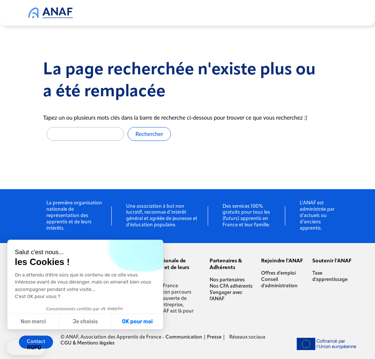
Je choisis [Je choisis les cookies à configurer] (85, 321)
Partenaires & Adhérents (226, 264)
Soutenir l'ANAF (332, 261)
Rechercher (149, 133)
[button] (26, 348)
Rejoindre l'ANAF (282, 261)
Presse (214, 337)
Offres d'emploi (278, 273)
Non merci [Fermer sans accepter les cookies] (33, 321)
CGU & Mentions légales (87, 343)
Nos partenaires (227, 280)
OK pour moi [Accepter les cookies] (137, 321)
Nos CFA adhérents (231, 286)
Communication (183, 337)
